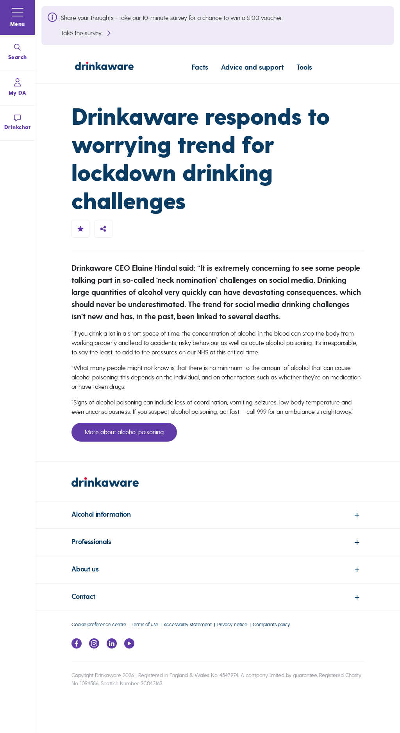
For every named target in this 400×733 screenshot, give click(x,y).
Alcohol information (100, 514)
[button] (17, 18)
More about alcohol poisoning (124, 432)
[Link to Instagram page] (94, 646)
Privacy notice (232, 624)
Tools (304, 67)
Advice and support (252, 67)
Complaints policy (271, 624)
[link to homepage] (217, 489)
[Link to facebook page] (76, 646)
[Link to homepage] (104, 67)
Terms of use (145, 624)
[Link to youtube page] (129, 646)
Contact (83, 597)
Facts (200, 67)
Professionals (91, 542)
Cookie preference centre (98, 624)
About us (84, 569)
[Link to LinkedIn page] (112, 646)
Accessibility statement (188, 624)
